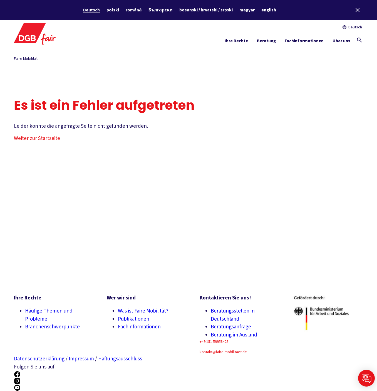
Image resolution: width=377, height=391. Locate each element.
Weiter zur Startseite (37, 138)
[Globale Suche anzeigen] (359, 40)
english (268, 10)
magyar (247, 10)
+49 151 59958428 (214, 342)
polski (112, 10)
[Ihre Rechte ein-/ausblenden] (236, 42)
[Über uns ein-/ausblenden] (341, 42)
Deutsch (91, 10)
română (134, 10)
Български (160, 10)
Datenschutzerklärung (40, 359)
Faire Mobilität (26, 59)
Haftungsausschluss (120, 359)
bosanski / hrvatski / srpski (206, 10)
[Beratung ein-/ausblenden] (266, 42)
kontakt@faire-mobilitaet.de (223, 352)
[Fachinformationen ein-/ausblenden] (304, 42)
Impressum (82, 359)
